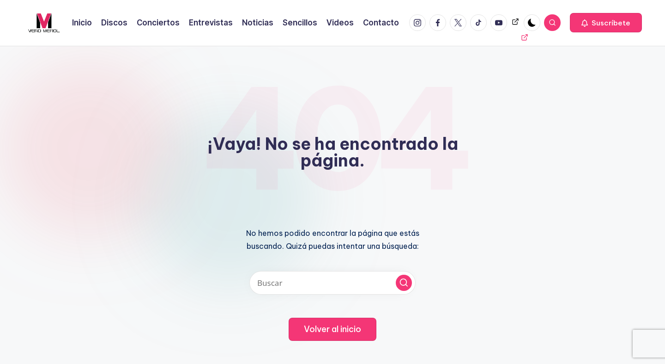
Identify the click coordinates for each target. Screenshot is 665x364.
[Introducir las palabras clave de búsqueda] (332, 283)
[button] (606, 22)
